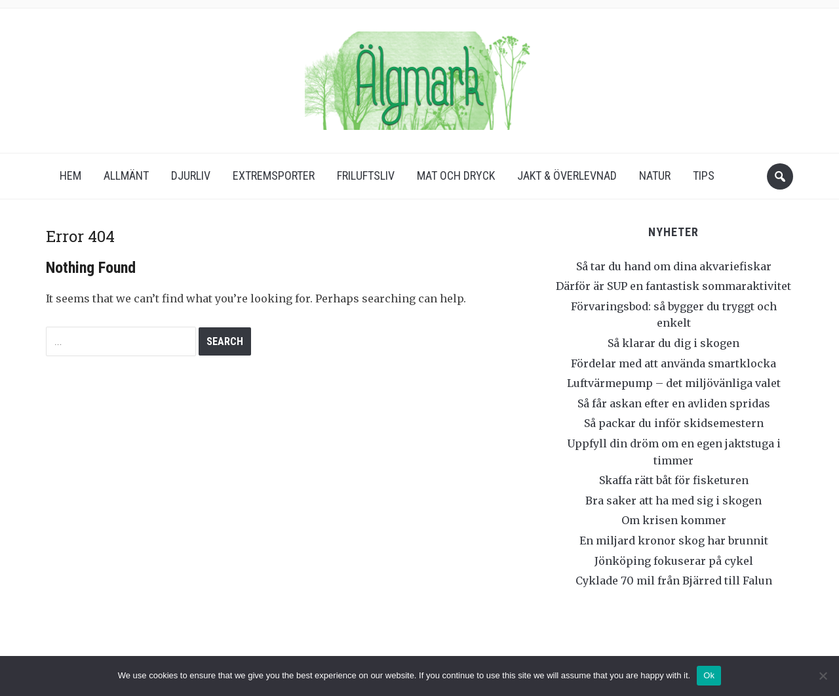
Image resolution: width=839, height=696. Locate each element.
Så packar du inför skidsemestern (674, 423)
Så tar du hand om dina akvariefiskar (673, 266)
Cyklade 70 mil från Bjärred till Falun (674, 580)
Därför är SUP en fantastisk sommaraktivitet (673, 286)
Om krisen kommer (673, 520)
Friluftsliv (366, 175)
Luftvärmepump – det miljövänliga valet (674, 383)
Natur (655, 175)
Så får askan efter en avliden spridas (673, 403)
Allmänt (126, 175)
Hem (70, 175)
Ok (708, 675)
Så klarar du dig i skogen (673, 343)
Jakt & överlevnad (567, 175)
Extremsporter (274, 175)
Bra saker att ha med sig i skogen (673, 500)
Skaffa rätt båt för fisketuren (674, 480)
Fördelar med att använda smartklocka (673, 363)
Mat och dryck (456, 175)
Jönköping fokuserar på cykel (674, 560)
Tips (703, 175)
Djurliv (190, 175)
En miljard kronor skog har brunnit (673, 540)
